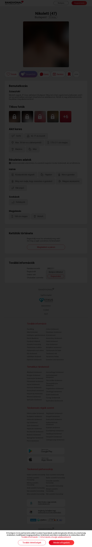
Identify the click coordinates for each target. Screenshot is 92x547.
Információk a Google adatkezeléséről (55, 537)
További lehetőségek (32, 542)
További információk (29, 537)
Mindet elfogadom (61, 542)
